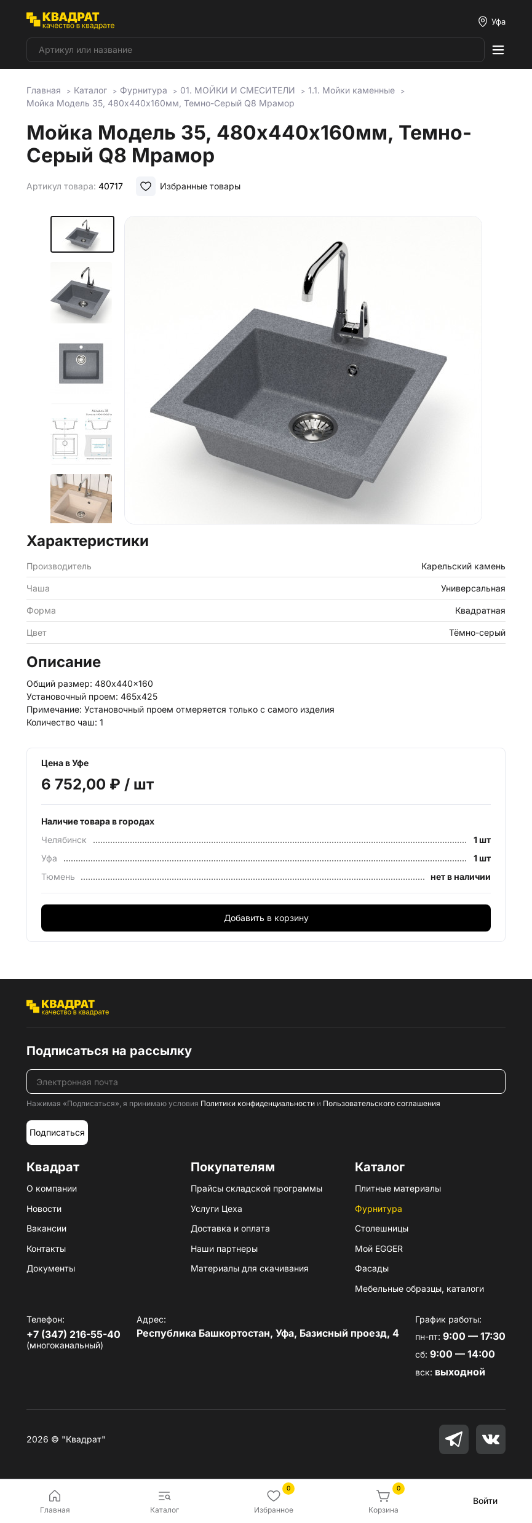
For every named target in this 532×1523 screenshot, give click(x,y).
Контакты (46, 1248)
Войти (485, 1500)
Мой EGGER (379, 1248)
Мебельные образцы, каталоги (419, 1288)
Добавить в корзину (266, 917)
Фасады (372, 1268)
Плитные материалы (398, 1188)
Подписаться (57, 1132)
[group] (303, 370)
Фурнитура (378, 1208)
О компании (51, 1188)
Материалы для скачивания (250, 1268)
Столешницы (381, 1228)
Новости (44, 1208)
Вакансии (46, 1228)
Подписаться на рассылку (109, 1050)
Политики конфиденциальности (257, 1103)
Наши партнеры (224, 1248)
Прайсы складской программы (256, 1188)
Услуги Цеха (216, 1208)
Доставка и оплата (230, 1228)
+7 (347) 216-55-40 (73, 1334)
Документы (50, 1268)
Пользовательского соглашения (381, 1103)
